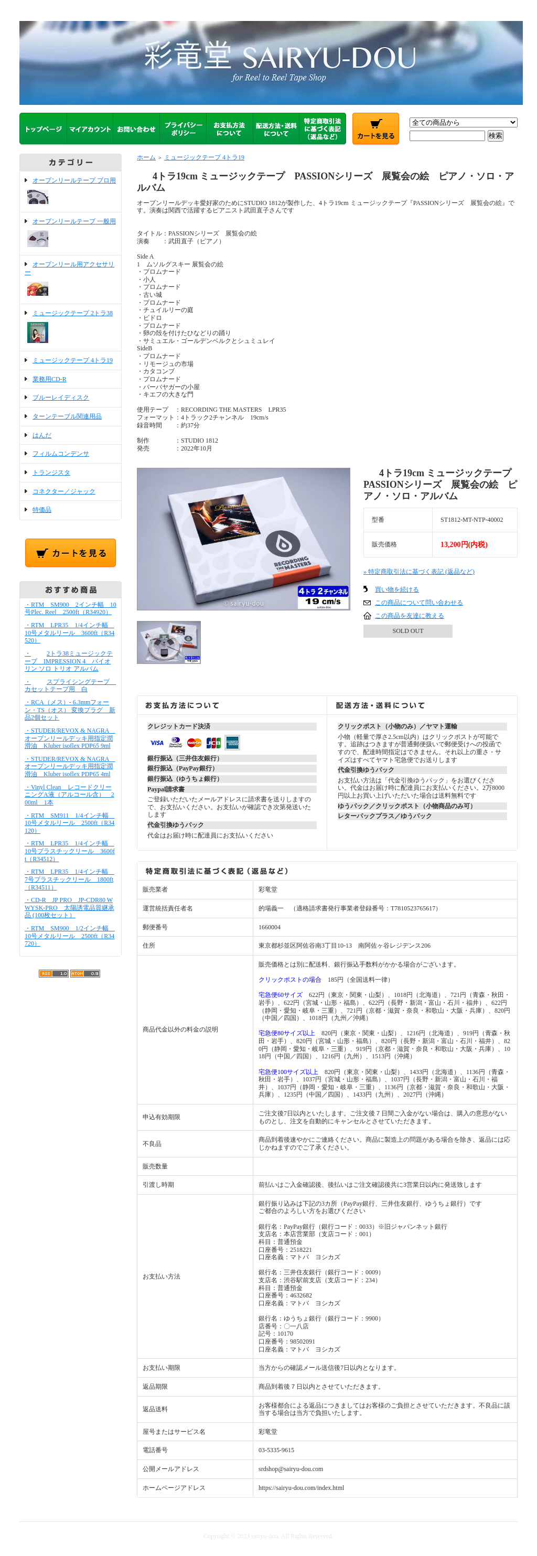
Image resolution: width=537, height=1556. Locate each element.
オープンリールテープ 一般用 (70, 234)
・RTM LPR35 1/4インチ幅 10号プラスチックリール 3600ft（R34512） (70, 851)
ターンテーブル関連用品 (67, 416)
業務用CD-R (50, 379)
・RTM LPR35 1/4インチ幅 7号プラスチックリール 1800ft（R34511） (69, 879)
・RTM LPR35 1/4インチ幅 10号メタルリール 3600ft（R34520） (69, 632)
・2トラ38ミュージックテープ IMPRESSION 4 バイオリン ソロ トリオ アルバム (69, 661)
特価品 (42, 509)
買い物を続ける (397, 589)
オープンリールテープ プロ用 (70, 192)
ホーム (146, 157)
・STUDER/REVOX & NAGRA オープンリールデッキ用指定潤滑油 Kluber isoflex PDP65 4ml (70, 766)
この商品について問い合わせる (419, 602)
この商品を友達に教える (409, 615)
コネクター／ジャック (64, 491)
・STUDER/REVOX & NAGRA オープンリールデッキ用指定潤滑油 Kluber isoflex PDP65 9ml (70, 738)
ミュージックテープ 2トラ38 (70, 327)
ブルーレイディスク (61, 397)
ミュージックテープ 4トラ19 (73, 360)
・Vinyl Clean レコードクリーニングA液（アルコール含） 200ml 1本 (69, 795)
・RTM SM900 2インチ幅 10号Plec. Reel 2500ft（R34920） (70, 608)
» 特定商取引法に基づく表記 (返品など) (419, 571)
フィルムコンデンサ (61, 453)
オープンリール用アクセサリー (70, 279)
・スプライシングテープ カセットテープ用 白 (70, 685)
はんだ (42, 435)
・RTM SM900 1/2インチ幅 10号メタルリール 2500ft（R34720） (70, 936)
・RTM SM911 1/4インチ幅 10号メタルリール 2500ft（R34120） (70, 823)
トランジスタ (51, 472)
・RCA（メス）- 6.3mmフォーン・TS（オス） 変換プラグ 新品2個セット (70, 710)
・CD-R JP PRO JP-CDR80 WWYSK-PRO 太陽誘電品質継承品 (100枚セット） (69, 907)
